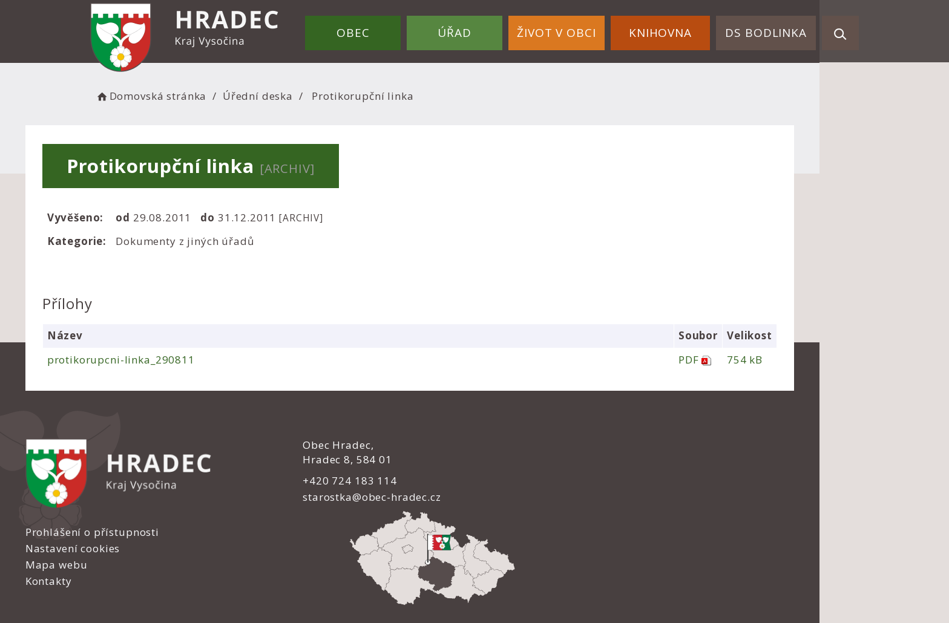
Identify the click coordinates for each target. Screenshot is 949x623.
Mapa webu (515, 479)
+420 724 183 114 (334, 480)
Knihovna (670, 29)
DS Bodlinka (769, 29)
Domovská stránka (225, 94)
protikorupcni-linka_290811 (187, 360)
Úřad (477, 29)
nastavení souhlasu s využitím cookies (686, 588)
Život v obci (572, 29)
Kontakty (507, 495)
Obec (382, 29)
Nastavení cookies (531, 462)
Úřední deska (332, 94)
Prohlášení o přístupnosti (550, 445)
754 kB (808, 360)
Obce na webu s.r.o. (602, 572)
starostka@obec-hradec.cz (356, 497)
